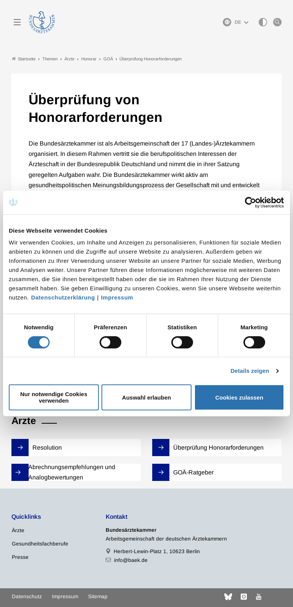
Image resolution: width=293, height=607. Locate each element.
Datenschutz (27, 596)
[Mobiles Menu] (17, 22)
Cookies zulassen (239, 397)
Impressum (117, 297)
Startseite (23, 58)
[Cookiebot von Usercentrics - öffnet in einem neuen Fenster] (250, 202)
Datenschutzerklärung (63, 297)
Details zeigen (249, 370)
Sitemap (98, 596)
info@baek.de (131, 560)
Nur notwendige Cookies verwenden (53, 397)
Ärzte (18, 530)
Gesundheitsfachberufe (40, 544)
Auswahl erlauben (146, 397)
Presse (20, 557)
